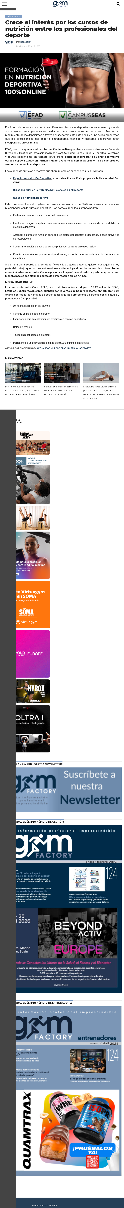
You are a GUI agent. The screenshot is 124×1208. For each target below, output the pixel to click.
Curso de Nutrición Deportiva (30, 197)
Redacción (25, 42)
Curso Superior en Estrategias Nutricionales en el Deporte (48, 190)
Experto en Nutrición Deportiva (32, 178)
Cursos (55, 348)
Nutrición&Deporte (79, 348)
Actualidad (43, 348)
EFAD (63, 348)
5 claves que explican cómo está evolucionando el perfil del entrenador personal (61, 391)
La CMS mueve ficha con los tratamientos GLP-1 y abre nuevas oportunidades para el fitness (22, 391)
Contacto (6, 1201)
